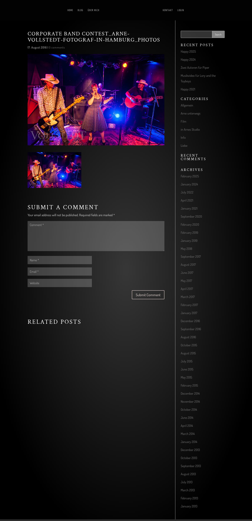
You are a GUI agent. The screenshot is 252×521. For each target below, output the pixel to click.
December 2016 (190, 321)
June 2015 (187, 369)
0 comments (57, 47)
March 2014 (188, 434)
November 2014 (190, 401)
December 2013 (190, 450)
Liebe (184, 145)
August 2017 (188, 264)
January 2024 (189, 184)
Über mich (93, 10)
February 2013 (189, 498)
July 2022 (187, 192)
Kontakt (168, 10)
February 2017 (189, 305)
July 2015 (187, 361)
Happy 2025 (188, 51)
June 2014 (187, 418)
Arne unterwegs (190, 113)
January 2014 (189, 442)
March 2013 (188, 490)
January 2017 (189, 313)
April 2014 (187, 426)
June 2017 (187, 273)
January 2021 (189, 208)
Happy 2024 (188, 59)
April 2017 (187, 289)
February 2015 (189, 385)
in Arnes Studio (190, 129)
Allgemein (187, 105)
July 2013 (187, 482)
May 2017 (186, 281)
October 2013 (189, 458)
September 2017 (191, 256)
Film (183, 121)
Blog (80, 10)
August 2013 (188, 474)
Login (180, 10)
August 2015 (188, 353)
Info (183, 137)
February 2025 (190, 176)
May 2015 (186, 377)
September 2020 (191, 216)
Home (70, 10)
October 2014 (189, 409)
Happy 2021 (188, 89)
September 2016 (191, 329)
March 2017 (188, 297)
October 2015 (189, 345)
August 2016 (188, 337)
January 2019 (189, 241)
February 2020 (190, 224)
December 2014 (190, 393)
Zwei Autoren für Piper (195, 67)
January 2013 (189, 506)
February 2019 (189, 232)
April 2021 (187, 200)
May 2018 (186, 249)
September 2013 (191, 466)
